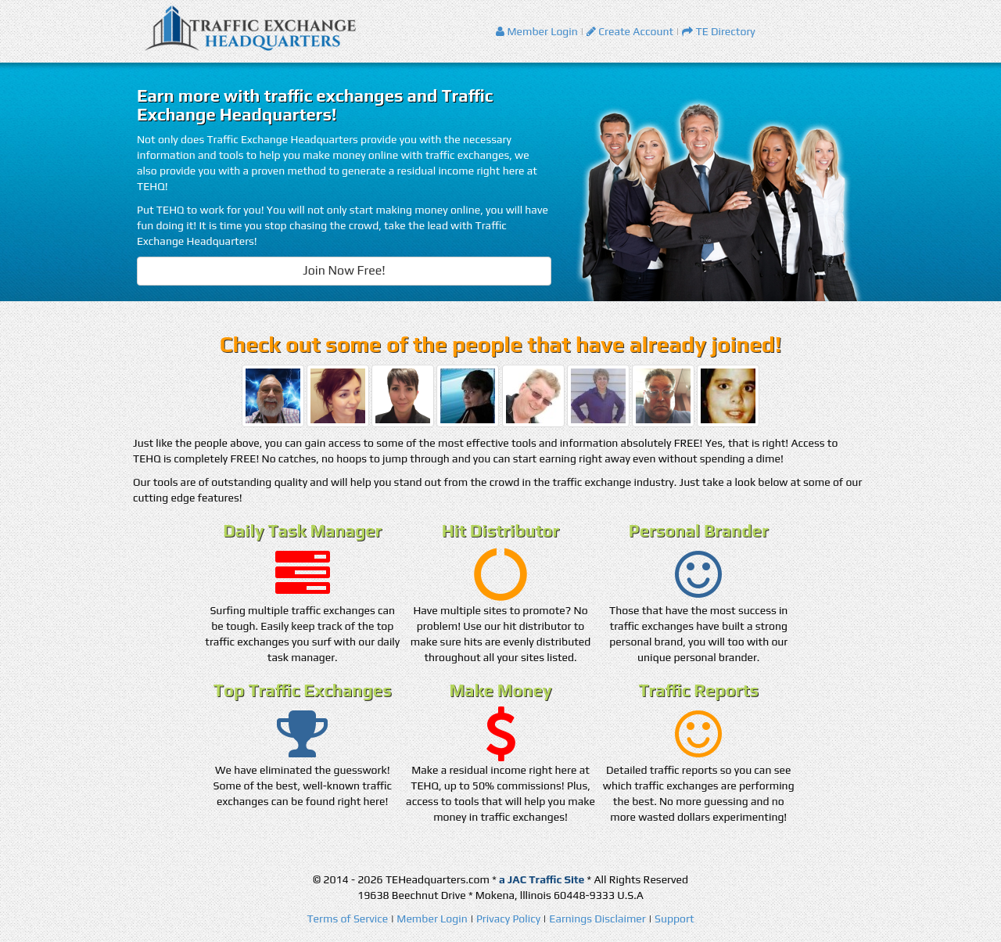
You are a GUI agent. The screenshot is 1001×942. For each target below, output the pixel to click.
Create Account (630, 31)
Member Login (537, 31)
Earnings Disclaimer (597, 918)
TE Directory (718, 31)
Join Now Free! (344, 270)
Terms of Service (347, 918)
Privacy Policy (508, 918)
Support (674, 918)
